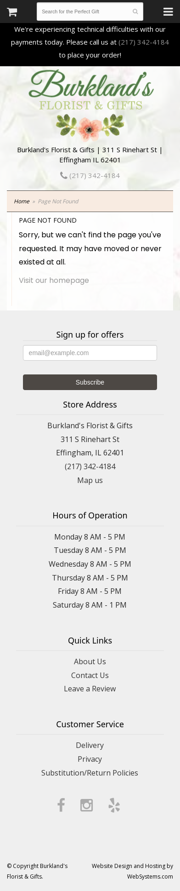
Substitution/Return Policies (89, 773)
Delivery (90, 745)
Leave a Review (90, 689)
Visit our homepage (54, 280)
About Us (90, 661)
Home (21, 201)
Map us (90, 480)
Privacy (90, 759)
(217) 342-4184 (143, 41)
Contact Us (90, 675)
